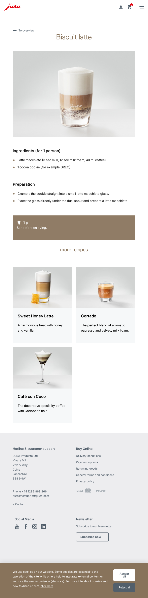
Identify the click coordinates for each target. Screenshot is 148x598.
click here (47, 586)
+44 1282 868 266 (35, 491)
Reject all (124, 587)
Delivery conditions (88, 455)
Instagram (34, 526)
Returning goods (86, 468)
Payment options (87, 462)
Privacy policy (85, 481)
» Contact (19, 504)
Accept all (124, 575)
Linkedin (43, 526)
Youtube (17, 526)
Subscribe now (90, 536)
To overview (26, 30)
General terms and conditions (95, 475)
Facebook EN (25, 526)
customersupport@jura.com (31, 495)
